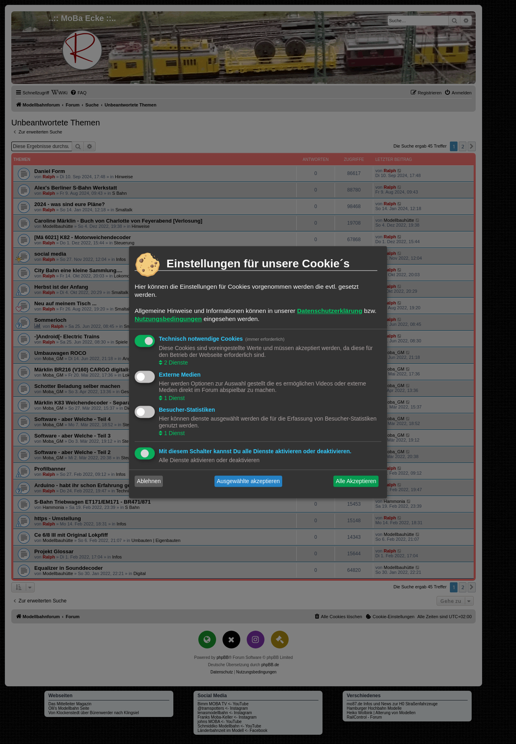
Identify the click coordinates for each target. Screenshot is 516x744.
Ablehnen (149, 481)
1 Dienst (173, 398)
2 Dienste (175, 363)
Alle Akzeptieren (356, 481)
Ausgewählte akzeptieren (248, 481)
